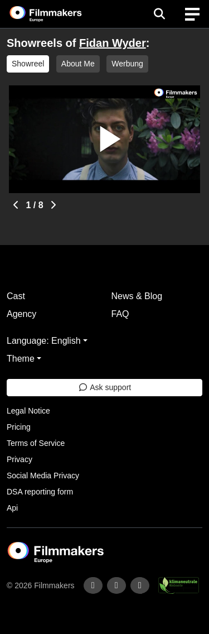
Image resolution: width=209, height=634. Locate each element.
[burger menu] (192, 14)
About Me (78, 63)
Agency (21, 314)
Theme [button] (21, 358)
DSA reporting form (40, 491)
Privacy (19, 459)
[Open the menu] (159, 14)
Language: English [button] (44, 340)
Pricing (19, 426)
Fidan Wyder (112, 43)
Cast (16, 296)
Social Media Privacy (43, 475)
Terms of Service (36, 443)
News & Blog (137, 296)
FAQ (120, 314)
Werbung (127, 63)
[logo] (59, 14)
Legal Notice (28, 410)
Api (12, 507)
